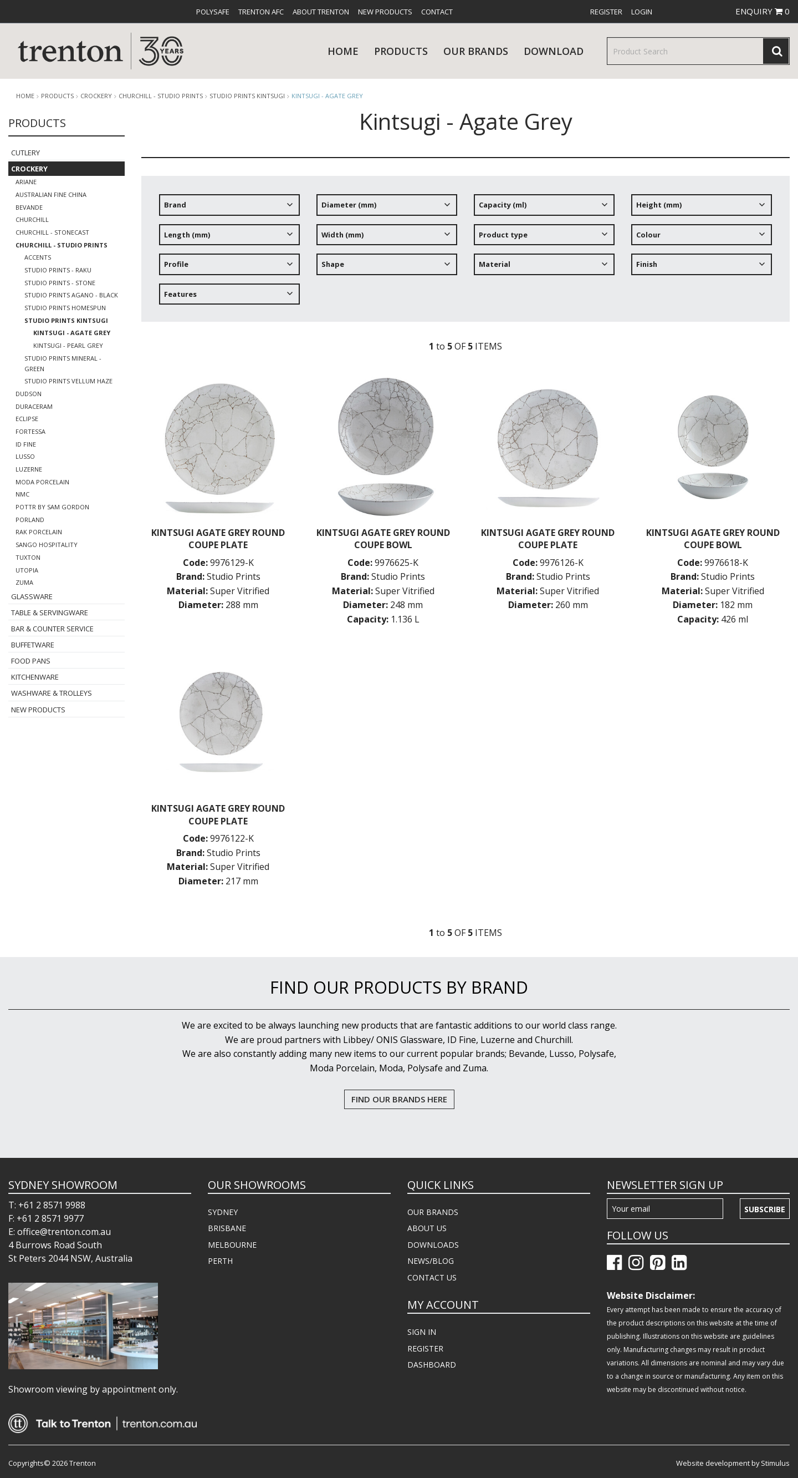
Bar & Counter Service (52, 629)
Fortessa (30, 431)
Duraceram (34, 406)
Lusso (25, 456)
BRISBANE (227, 1228)
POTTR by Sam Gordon (52, 507)
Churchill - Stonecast (52, 232)
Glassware (32, 596)
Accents (37, 257)
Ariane (26, 182)
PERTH (220, 1261)
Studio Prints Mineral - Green (62, 363)
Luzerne (29, 469)
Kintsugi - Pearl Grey (68, 345)
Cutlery (25, 153)
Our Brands (475, 51)
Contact (437, 12)
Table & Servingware (49, 612)
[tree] (465, 253)
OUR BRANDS (432, 1212)
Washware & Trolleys (51, 693)
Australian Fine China (51, 194)
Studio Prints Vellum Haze (68, 381)
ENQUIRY (762, 11)
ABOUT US (427, 1228)
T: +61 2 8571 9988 (46, 1205)
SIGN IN (421, 1332)
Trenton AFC (261, 12)
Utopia (27, 570)
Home (343, 51)
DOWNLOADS (433, 1244)
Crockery (96, 96)
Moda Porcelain (42, 482)
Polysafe (212, 12)
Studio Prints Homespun (65, 307)
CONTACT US (432, 1277)
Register (606, 12)
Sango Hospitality (47, 544)
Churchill (32, 219)
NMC (22, 494)
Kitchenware (35, 677)
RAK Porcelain (39, 532)
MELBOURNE (232, 1244)
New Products (385, 12)
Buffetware (32, 645)
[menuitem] (213, 12)
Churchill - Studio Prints (161, 96)
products (401, 51)
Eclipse (27, 418)
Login (641, 12)
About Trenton (321, 12)
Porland (30, 519)
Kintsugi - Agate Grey (327, 96)
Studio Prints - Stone (59, 283)
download (554, 51)
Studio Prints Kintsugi (247, 96)
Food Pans (30, 661)
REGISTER (425, 1348)
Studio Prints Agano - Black (71, 295)
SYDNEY (223, 1212)
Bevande (29, 207)
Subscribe (764, 1209)
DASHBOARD (431, 1364)
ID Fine (26, 444)
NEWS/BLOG (430, 1261)
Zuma (24, 582)
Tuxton (28, 557)
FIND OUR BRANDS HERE (399, 1099)
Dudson (29, 393)
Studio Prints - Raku (57, 270)
